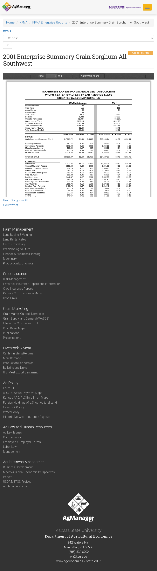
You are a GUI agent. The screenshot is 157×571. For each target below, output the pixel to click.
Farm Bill (8, 388)
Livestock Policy (13, 407)
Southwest (10, 205)
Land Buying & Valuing (17, 234)
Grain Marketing (15, 308)
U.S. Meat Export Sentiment (20, 372)
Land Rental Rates (14, 239)
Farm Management (18, 229)
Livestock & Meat (17, 348)
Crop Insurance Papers (18, 288)
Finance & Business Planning (22, 254)
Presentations (12, 337)
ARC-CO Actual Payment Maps (22, 392)
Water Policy (11, 412)
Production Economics (18, 263)
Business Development (18, 467)
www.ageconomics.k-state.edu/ (78, 561)
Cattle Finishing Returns (18, 353)
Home (10, 22)
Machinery (10, 258)
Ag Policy (10, 383)
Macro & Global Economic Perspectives (29, 472)
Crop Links (10, 298)
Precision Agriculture (16, 249)
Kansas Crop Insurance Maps (22, 293)
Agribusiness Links (15, 486)
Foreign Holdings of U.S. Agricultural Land (30, 402)
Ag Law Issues (12, 432)
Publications (11, 333)
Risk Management (14, 279)
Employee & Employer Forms (22, 442)
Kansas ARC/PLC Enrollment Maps (25, 397)
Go (7, 45)
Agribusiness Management (24, 462)
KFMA (23, 22)
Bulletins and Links (15, 367)
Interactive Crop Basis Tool (20, 323)
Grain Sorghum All (15, 200)
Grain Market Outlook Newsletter (24, 313)
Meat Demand (12, 358)
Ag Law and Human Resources (27, 427)
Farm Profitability (14, 244)
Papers (7, 477)
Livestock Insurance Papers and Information (32, 284)
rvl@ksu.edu (78, 556)
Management (11, 451)
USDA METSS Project (17, 481)
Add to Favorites (140, 53)
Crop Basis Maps (14, 328)
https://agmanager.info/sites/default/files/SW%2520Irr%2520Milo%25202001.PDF (78, 135)
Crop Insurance (15, 273)
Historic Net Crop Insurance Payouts (26, 416)
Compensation (12, 437)
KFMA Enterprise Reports (49, 22)
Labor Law (10, 446)
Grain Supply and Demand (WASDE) (26, 318)
